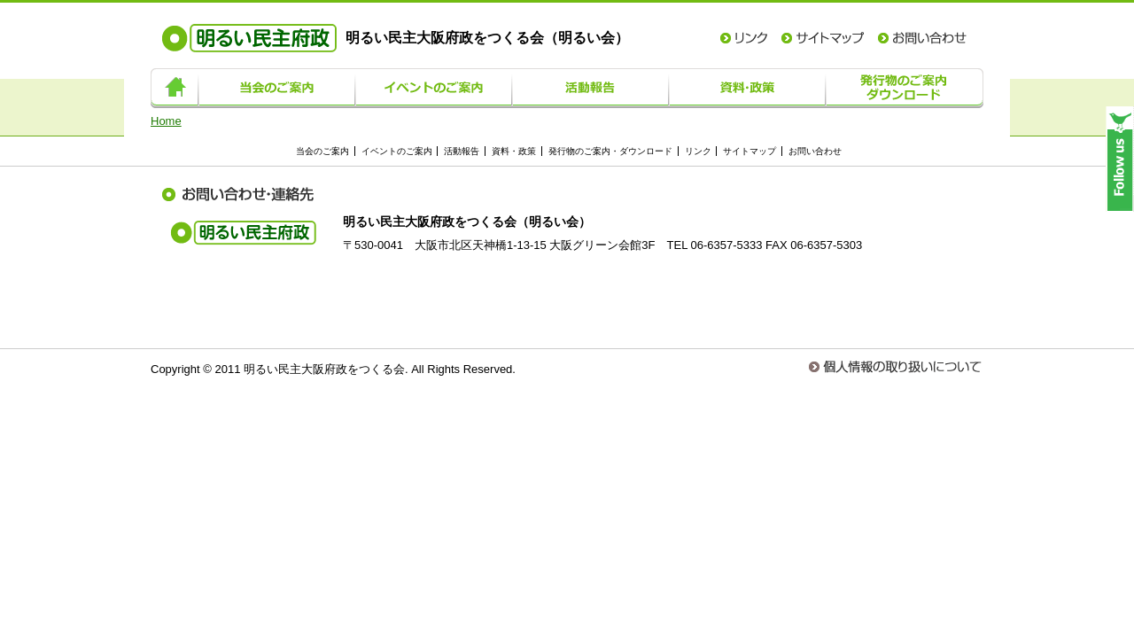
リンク (743, 38)
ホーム (174, 88)
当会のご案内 (276, 88)
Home (166, 121)
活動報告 (590, 88)
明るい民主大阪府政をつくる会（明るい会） (395, 37)
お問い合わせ (922, 38)
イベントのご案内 (433, 88)
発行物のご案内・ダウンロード (904, 88)
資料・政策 (747, 88)
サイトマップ (822, 38)
